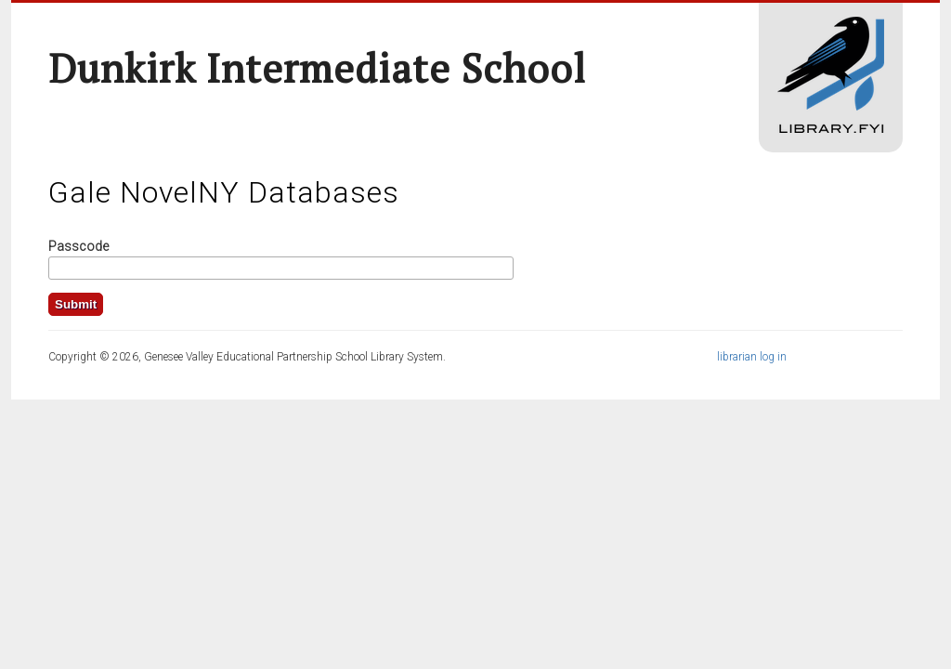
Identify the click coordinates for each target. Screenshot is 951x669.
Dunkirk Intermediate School (317, 68)
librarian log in (752, 356)
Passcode (78, 246)
